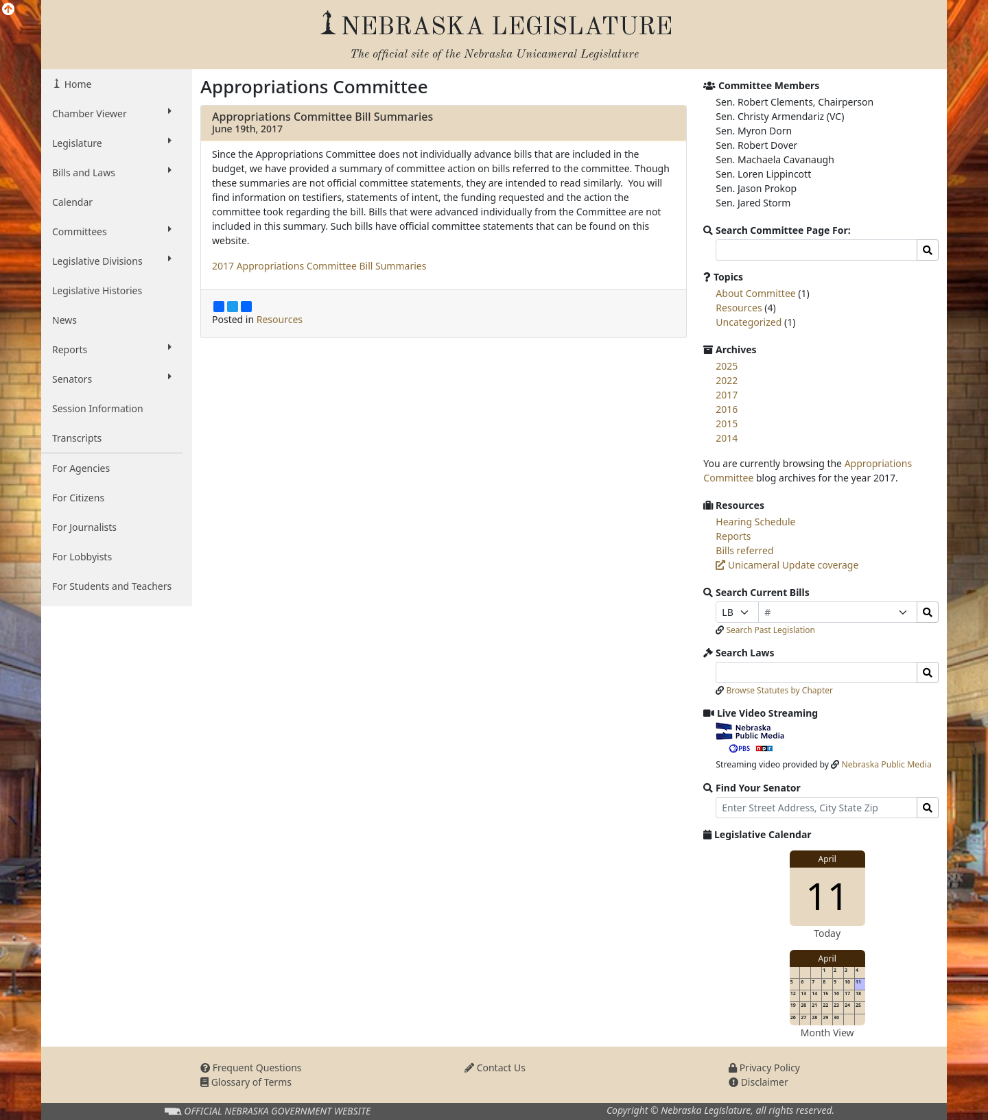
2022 (727, 380)
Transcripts (77, 437)
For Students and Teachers (112, 586)
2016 (727, 409)
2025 (727, 365)
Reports (112, 349)
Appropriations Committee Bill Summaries (322, 116)
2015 (727, 423)
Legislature (112, 143)
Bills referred (744, 550)
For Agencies (81, 468)
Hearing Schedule (755, 521)
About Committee (755, 293)
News (64, 319)
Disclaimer (758, 1081)
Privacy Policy (764, 1067)
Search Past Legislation (770, 630)
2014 (727, 437)
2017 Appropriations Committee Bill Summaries (319, 265)
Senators (112, 378)
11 (827, 895)
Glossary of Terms (246, 1081)
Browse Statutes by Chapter (779, 690)
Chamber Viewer (112, 113)
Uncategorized (748, 322)
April (827, 859)
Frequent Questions (251, 1067)
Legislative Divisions (112, 260)
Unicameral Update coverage (787, 564)
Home (76, 84)
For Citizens (78, 497)
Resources (280, 319)
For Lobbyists (82, 556)
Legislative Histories (97, 290)
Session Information (97, 408)
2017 (727, 394)
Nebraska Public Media (886, 764)
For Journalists (84, 527)
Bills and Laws (112, 172)
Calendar (72, 201)
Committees (112, 231)
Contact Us (495, 1067)
